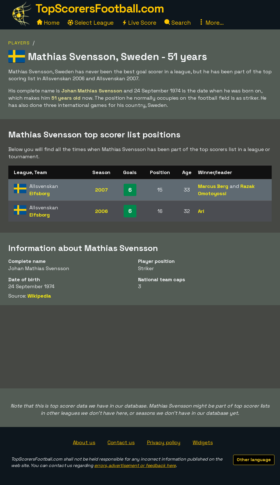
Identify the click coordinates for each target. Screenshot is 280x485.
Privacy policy (164, 442)
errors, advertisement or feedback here (135, 465)
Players (19, 43)
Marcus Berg (213, 186)
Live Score (139, 22)
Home (48, 22)
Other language (254, 460)
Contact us (121, 442)
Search (177, 22)
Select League (91, 22)
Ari (201, 211)
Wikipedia (39, 296)
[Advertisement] (140, 347)
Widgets (203, 442)
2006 (101, 211)
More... (210, 22)
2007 (101, 190)
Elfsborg (39, 193)
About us (84, 442)
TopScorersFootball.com (99, 8)
